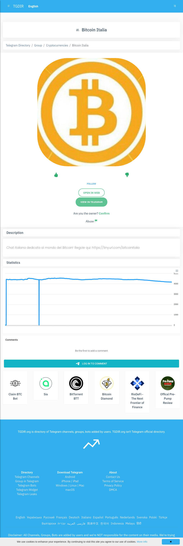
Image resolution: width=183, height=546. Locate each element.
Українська (34, 517)
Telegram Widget (27, 490)
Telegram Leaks (27, 494)
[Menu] (177, 271)
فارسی (81, 523)
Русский (48, 517)
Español (98, 517)
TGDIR (18, 6)
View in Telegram (91, 202)
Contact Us (113, 477)
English (20, 517)
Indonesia (117, 523)
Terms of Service (113, 481)
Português (111, 517)
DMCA (113, 490)
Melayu (130, 523)
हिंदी (139, 523)
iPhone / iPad (70, 481)
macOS (70, 490)
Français (61, 517)
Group (38, 45)
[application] (91, 299)
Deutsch (74, 517)
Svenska (142, 517)
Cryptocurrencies (57, 45)
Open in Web (91, 192)
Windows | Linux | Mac (70, 485)
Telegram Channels (27, 477)
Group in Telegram (27, 481)
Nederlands (127, 517)
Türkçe (163, 517)
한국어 (104, 523)
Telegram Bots (27, 485)
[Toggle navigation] (175, 6)
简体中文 (93, 523)
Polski (153, 517)
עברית (61, 523)
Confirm (104, 213)
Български (49, 523)
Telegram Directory (18, 45)
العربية (71, 523)
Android (70, 477)
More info (142, 541)
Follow (91, 183)
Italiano (86, 517)
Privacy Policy (113, 485)
